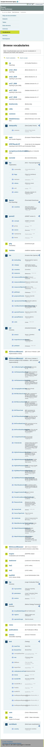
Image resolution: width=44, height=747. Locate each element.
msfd (11, 604)
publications (13, 630)
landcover (12, 560)
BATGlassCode (18, 410)
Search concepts (23, 58)
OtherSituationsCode (19, 485)
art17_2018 (13, 97)
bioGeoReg (17, 260)
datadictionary (14, 119)
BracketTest (17, 650)
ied (10, 328)
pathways (17, 292)
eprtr (10, 137)
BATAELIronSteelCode (19, 402)
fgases (11, 200)
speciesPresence (19, 312)
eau (15, 657)
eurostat (12, 158)
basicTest (17, 646)
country (16, 729)
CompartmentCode (19, 437)
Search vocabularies (10, 58)
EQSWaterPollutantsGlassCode (19, 470)
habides (12, 250)
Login (30, 4)
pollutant (16, 345)
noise (11, 625)
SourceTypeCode (19, 513)
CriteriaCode (18, 443)
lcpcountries (17, 588)
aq (10, 63)
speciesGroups (18, 619)
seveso (11, 635)
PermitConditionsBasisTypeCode (19, 497)
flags (15, 174)
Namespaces (6, 38)
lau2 (10, 570)
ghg (10, 243)
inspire (11, 554)
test (10, 641)
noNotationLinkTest (19, 671)
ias (10, 255)
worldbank (13, 724)
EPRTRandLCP (14, 144)
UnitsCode (17, 518)
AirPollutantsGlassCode (19, 372)
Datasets (5, 19)
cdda (11, 109)
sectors (16, 598)
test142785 (17, 679)
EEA (10, 2)
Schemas (5, 29)
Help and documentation (9, 15)
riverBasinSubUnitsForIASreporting (19, 306)
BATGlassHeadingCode (19, 416)
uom (10, 712)
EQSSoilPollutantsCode (19, 465)
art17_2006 (13, 83)
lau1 (10, 565)
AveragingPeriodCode (19, 388)
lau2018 (12, 575)
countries (17, 207)
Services (4, 35)
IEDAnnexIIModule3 (16, 358)
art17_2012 (13, 90)
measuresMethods (19, 282)
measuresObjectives (19, 287)
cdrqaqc (16, 265)
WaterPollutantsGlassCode (19, 528)
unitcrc (16, 192)
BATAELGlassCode (19, 393)
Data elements (6, 25)
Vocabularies (6, 32)
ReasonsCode (18, 502)
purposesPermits (19, 296)
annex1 (16, 334)
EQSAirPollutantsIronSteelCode (19, 459)
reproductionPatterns (19, 301)
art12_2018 (13, 77)
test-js (16, 675)
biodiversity (13, 104)
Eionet (9, 12)
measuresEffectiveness (19, 277)
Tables (4, 22)
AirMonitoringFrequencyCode (19, 367)
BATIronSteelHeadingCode (19, 429)
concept (16, 221)
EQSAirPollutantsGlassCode (19, 452)
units (15, 322)
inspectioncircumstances (19, 339)
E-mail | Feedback (7, 741)
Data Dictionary (15, 12)
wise (10, 717)
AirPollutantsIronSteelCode (19, 380)
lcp (10, 582)
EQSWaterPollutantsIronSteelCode (19, 477)
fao (10, 163)
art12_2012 (13, 70)
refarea (16, 183)
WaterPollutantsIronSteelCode (19, 536)
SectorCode (17, 509)
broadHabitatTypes (19, 611)
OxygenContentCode (19, 492)
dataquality (13, 125)
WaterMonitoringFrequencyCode (19, 523)
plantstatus (17, 593)
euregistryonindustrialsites (17, 151)
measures (17, 273)
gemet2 (11, 216)
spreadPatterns (18, 317)
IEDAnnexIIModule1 (16, 351)
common (12, 114)
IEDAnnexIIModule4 (16, 547)
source (16, 230)
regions (16, 614)
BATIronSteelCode (19, 423)
